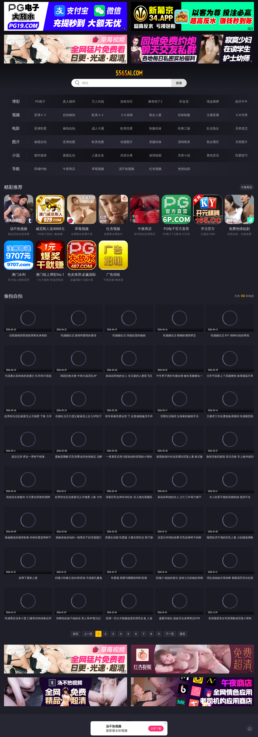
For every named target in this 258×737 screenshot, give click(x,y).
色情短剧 (184, 169)
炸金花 (184, 101)
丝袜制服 (184, 115)
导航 (16, 168)
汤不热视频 (126, 169)
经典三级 (184, 128)
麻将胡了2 (155, 101)
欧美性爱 (126, 128)
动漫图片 (126, 142)
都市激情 (40, 155)
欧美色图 (98, 142)
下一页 (170, 634)
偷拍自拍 (69, 128)
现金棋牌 (213, 101)
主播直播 (213, 115)
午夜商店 (69, 169)
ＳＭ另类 (241, 115)
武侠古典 (126, 155)
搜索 (179, 83)
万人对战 (98, 101)
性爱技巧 (241, 155)
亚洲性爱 (40, 128)
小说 (16, 155)
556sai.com (129, 73)
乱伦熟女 (213, 128)
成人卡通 (98, 128)
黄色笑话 (213, 155)
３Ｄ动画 (126, 115)
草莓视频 (98, 169)
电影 (16, 128)
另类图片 (241, 142)
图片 (16, 141)
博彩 (16, 101)
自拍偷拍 (69, 115)
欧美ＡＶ (98, 115)
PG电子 (40, 101)
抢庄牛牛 (241, 101)
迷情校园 (155, 155)
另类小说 (184, 155)
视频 (16, 114)
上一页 (88, 634)
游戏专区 (126, 101)
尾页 (182, 634)
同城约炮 (40, 169)
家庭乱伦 (69, 155)
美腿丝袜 (155, 142)
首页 (75, 634)
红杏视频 (155, 169)
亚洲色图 (69, 142)
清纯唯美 (184, 142)
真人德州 (69, 101)
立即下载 (156, 728)
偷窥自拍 (40, 142)
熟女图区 (213, 142)
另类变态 (241, 128)
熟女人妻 (155, 115)
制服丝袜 (155, 128)
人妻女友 (98, 155)
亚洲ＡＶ (40, 115)
